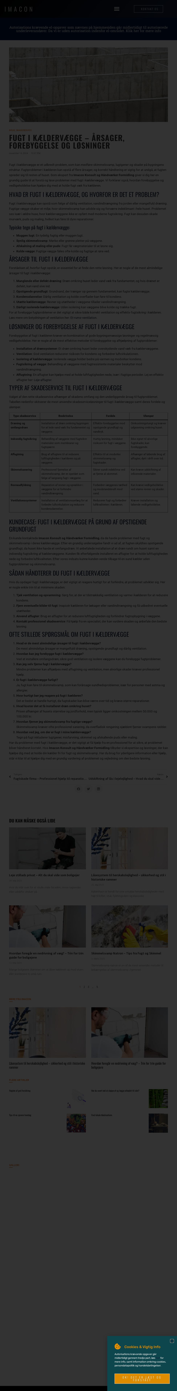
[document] (88, 695)
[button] (172, 1341)
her (158, 1358)
